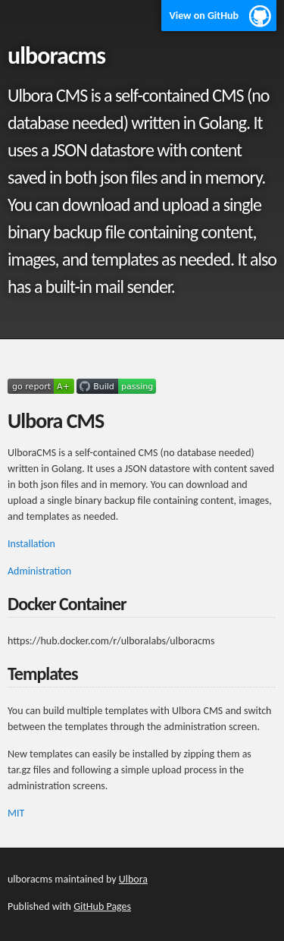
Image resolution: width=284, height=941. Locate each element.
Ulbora (133, 879)
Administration (39, 571)
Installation (31, 543)
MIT (16, 813)
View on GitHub (204, 15)
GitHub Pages (102, 906)
